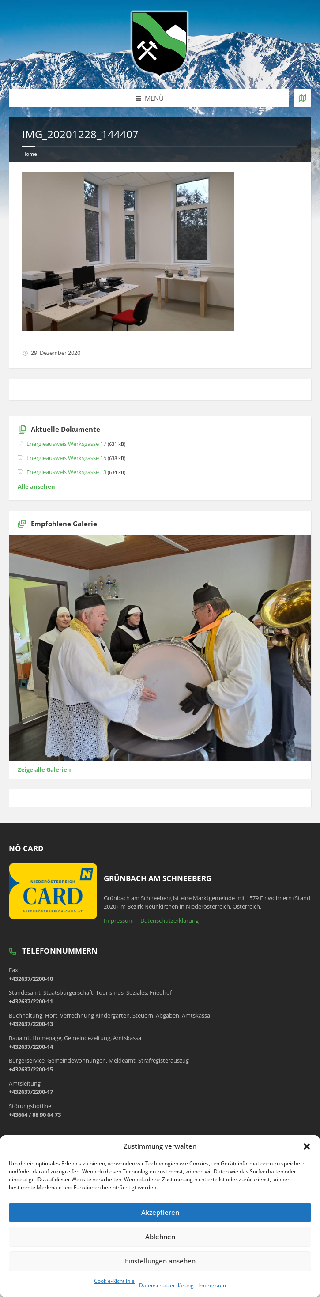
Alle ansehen (36, 486)
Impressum (212, 1285)
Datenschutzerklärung (166, 1285)
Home (29, 154)
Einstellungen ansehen (160, 1260)
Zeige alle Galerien (44, 769)
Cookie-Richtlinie (114, 1281)
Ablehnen (160, 1236)
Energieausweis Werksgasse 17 (66, 444)
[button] (306, 1146)
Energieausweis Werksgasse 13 (66, 472)
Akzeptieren (160, 1212)
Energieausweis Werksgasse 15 (66, 458)
